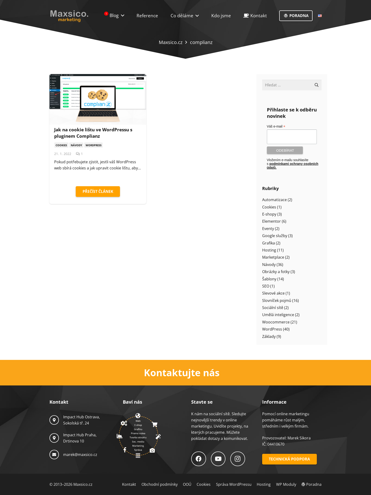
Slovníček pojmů (276, 300)
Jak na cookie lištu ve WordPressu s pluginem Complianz (93, 132)
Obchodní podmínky (159, 484)
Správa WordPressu (234, 484)
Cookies (269, 207)
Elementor (271, 221)
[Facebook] (198, 458)
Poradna (311, 484)
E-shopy (269, 214)
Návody (269, 264)
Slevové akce (273, 293)
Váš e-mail (276, 126)
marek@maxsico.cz (80, 454)
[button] (196, 15)
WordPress (272, 329)
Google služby (274, 235)
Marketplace (273, 257)
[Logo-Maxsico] (69, 16)
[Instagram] (237, 458)
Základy (269, 336)
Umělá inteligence (278, 314)
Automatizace (274, 199)
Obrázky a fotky (276, 271)
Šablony (269, 279)
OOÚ (187, 484)
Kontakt (129, 484)
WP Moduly (286, 484)
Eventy (268, 228)
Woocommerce (276, 322)
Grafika (268, 243)
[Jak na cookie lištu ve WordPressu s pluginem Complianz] (97, 99)
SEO (265, 286)
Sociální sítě (272, 307)
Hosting (269, 250)
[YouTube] (218, 458)
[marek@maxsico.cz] (56, 454)
